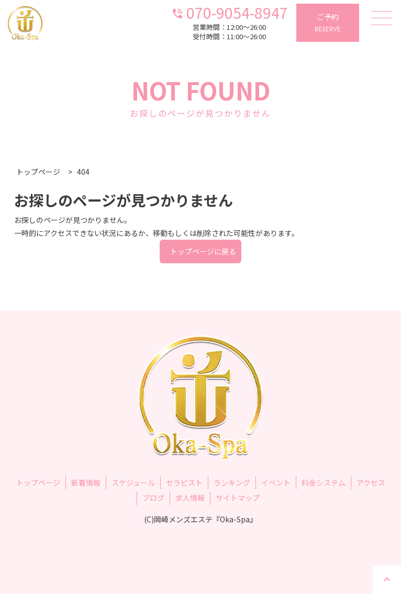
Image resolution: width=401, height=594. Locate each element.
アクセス (371, 482)
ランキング (232, 482)
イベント (276, 482)
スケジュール (133, 482)
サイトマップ (238, 497)
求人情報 (190, 497)
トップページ (38, 482)
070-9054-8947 (229, 12)
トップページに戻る (203, 251)
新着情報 (86, 482)
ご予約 (327, 23)
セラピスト (184, 482)
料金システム (324, 482)
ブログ (153, 497)
